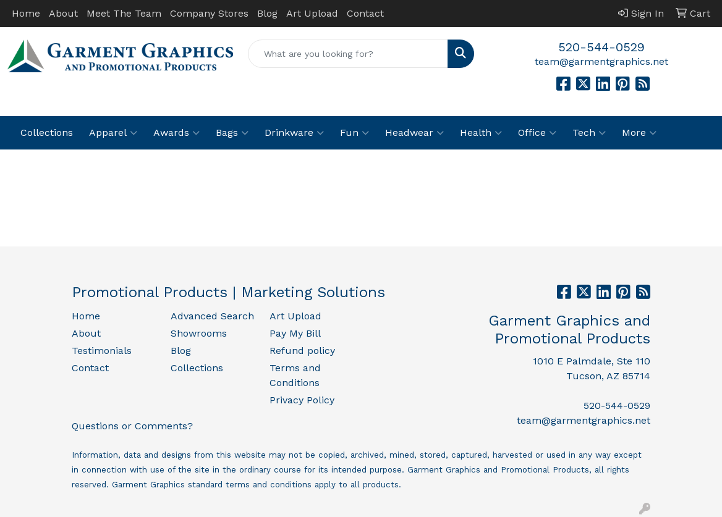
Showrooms (199, 333)
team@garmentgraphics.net (601, 61)
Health (481, 132)
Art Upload (312, 13)
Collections (46, 132)
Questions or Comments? (132, 426)
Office (537, 132)
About (63, 13)
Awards (176, 132)
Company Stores (209, 13)
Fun (354, 132)
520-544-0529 (601, 47)
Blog (267, 13)
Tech (589, 132)
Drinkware (294, 132)
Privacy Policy (302, 400)
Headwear (414, 132)
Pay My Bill (295, 333)
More (639, 132)
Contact (365, 13)
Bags (232, 132)
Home (26, 13)
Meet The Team (124, 13)
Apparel (113, 132)
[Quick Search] (348, 54)
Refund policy (302, 350)
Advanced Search (212, 316)
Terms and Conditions (295, 375)
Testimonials (102, 350)
